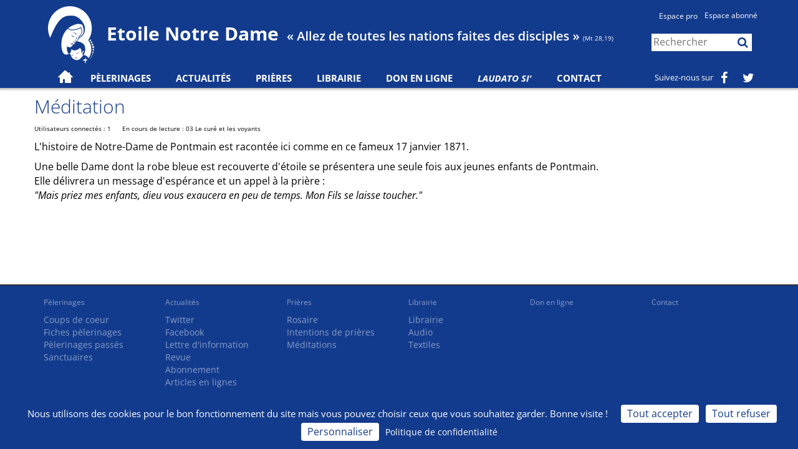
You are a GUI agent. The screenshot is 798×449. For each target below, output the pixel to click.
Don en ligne (419, 78)
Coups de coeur (76, 320)
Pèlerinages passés (83, 344)
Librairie (339, 78)
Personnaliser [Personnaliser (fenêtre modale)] (340, 431)
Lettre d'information (207, 344)
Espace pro (678, 16)
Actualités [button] (203, 78)
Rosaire (302, 320)
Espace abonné (730, 15)
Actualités (182, 302)
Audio (420, 332)
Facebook (184, 332)
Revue (178, 357)
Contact (579, 78)
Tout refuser (741, 413)
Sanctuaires (68, 357)
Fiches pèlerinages (83, 332)
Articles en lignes (201, 382)
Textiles (424, 344)
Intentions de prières (331, 332)
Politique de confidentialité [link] (441, 432)
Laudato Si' (505, 78)
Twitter (180, 320)
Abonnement (192, 369)
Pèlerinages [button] (120, 78)
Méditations (312, 344)
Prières (274, 78)
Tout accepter (660, 413)
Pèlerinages (64, 302)
